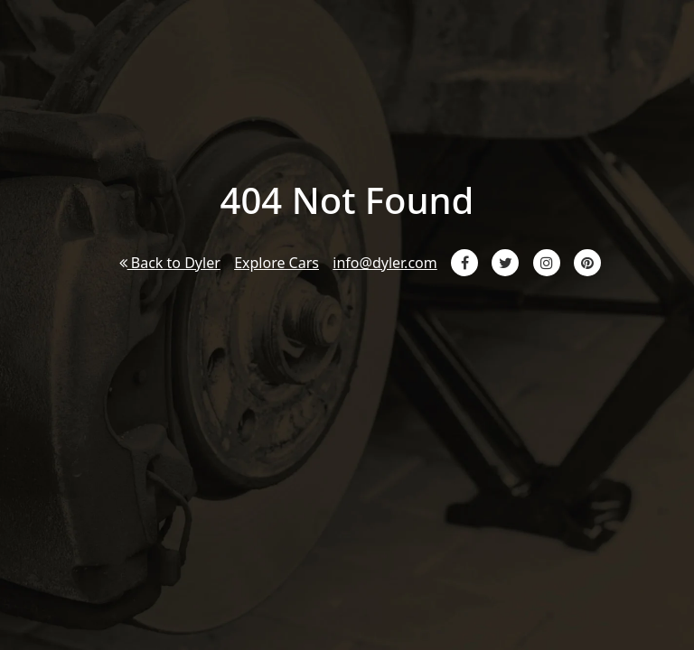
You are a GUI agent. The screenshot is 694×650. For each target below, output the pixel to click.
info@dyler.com (384, 263)
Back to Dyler (169, 263)
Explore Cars (276, 263)
